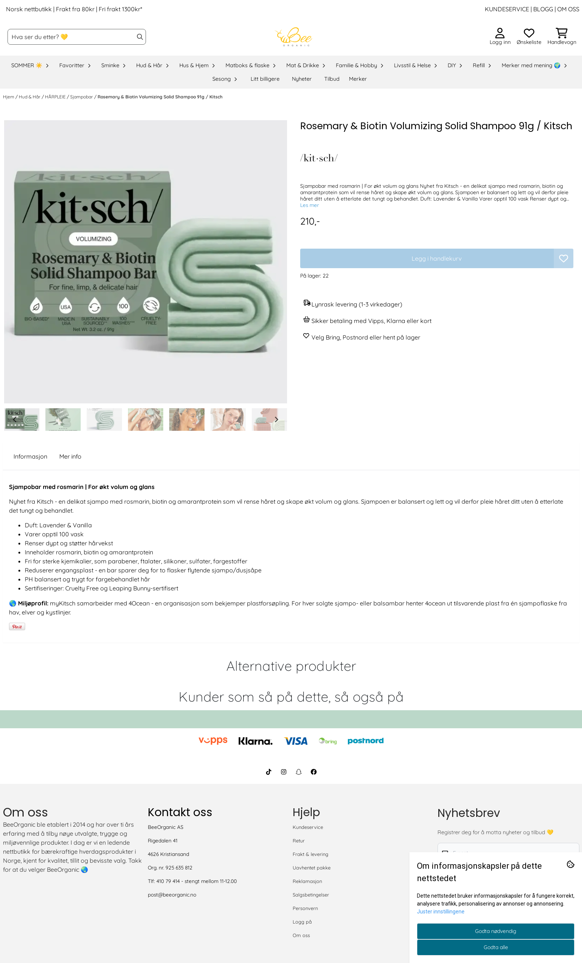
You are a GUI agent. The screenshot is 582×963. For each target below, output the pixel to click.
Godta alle (496, 947)
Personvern (305, 908)
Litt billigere (265, 78)
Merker (358, 78)
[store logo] (293, 37)
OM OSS (568, 9)
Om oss (301, 935)
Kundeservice (308, 827)
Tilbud (332, 78)
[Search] (139, 36)
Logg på (302, 922)
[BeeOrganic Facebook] (314, 772)
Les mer (309, 205)
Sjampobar (82, 97)
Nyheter (302, 78)
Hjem (9, 97)
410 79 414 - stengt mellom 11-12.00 (196, 881)
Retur (299, 841)
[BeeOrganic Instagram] (284, 772)
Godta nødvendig (495, 931)
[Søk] (77, 37)
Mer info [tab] (70, 456)
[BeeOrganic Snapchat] (299, 772)
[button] (563, 258)
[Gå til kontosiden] (500, 37)
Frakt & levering (310, 854)
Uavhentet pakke (312, 868)
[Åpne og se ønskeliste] (529, 37)
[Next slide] (276, 420)
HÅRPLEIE (56, 97)
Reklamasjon (307, 881)
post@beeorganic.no (172, 894)
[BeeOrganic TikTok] (269, 772)
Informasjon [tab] (30, 456)
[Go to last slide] (15, 420)
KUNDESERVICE (507, 9)
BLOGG (542, 9)
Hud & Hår (30, 97)
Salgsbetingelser (311, 895)
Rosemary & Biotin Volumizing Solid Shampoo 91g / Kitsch (160, 97)
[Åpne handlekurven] (561, 37)
